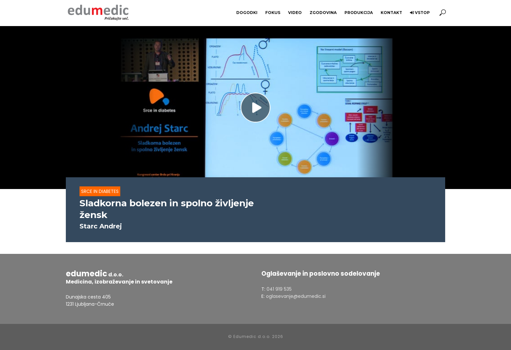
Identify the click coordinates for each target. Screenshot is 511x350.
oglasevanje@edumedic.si (296, 296)
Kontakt (391, 12)
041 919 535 (279, 289)
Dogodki (246, 12)
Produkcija (358, 12)
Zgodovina (323, 12)
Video (295, 12)
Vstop (420, 12)
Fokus (272, 12)
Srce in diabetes (100, 191)
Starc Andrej (101, 226)
